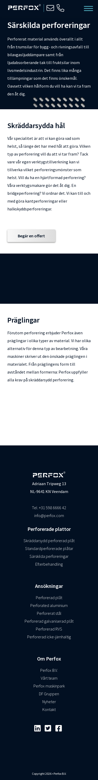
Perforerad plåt (49, 597)
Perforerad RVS (49, 629)
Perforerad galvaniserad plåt (49, 621)
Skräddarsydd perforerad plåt (49, 540)
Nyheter (49, 701)
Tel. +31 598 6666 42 (49, 507)
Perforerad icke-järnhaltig (49, 636)
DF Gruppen (49, 693)
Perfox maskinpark (49, 686)
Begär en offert (31, 235)
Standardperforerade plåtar (49, 548)
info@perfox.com (49, 515)
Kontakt (49, 709)
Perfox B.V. (49, 670)
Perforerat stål (49, 613)
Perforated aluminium (49, 605)
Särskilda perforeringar (49, 556)
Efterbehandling (49, 564)
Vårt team (49, 678)
